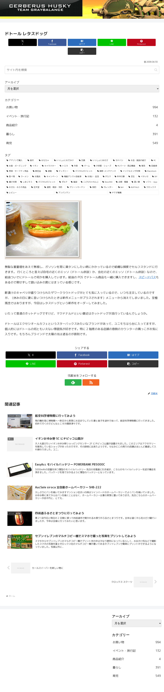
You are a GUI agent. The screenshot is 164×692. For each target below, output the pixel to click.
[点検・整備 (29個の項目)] (122, 173)
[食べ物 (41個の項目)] (10, 167)
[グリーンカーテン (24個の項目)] (77, 178)
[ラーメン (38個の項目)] (23, 167)
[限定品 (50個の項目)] (37, 162)
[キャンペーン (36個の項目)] (51, 167)
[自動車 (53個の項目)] (153, 157)
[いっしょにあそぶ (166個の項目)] (100, 151)
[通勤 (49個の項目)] (49, 162)
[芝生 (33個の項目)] (131, 167)
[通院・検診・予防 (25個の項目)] (54, 178)
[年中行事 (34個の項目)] (119, 167)
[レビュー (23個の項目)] (29, 183)
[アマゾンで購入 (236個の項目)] (15, 151)
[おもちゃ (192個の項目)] (44, 151)
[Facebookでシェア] (43, 42)
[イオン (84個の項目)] (34, 157)
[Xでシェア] (17, 42)
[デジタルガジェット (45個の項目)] (83, 162)
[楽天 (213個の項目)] (31, 151)
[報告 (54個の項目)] (142, 157)
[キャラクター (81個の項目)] (49, 157)
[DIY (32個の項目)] (155, 167)
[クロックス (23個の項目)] (151, 178)
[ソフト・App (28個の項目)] (150, 173)
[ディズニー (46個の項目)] (63, 162)
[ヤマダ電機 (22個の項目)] (133, 183)
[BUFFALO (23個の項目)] (134, 178)
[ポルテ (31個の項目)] (63, 173)
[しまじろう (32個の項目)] (26, 173)
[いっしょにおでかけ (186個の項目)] (65, 151)
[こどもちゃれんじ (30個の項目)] (89, 173)
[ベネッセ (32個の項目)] (143, 167)
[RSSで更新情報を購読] (85, 373)
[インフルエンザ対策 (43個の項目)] (131, 162)
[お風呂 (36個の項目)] (36, 167)
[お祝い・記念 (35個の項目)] (92, 167)
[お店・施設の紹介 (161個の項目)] (138, 151)
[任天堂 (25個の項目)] (36, 178)
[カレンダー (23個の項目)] (108, 178)
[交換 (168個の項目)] (83, 151)
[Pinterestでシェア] (121, 42)
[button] (147, 42)
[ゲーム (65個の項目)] (86, 157)
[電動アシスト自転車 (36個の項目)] (71, 167)
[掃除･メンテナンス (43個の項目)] (107, 162)
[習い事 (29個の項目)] (135, 173)
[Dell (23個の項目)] (122, 178)
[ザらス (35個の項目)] (107, 167)
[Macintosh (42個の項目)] (151, 162)
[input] (82, 61)
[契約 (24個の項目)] (93, 178)
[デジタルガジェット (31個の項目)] (45, 173)
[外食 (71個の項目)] (75, 157)
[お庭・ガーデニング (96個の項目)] (16, 157)
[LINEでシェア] (95, 42)
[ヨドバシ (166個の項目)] (119, 151)
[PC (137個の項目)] (154, 151)
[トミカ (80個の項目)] (64, 157)
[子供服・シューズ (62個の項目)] (102, 157)
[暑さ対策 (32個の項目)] (11, 173)
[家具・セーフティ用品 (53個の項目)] (18, 162)
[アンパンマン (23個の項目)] (81, 183)
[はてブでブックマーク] (69, 42)
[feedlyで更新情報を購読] (78, 373)
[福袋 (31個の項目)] (74, 173)
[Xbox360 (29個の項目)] (107, 173)
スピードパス (147, 268)
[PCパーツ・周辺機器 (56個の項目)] (125, 157)
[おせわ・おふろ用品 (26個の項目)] (17, 178)
